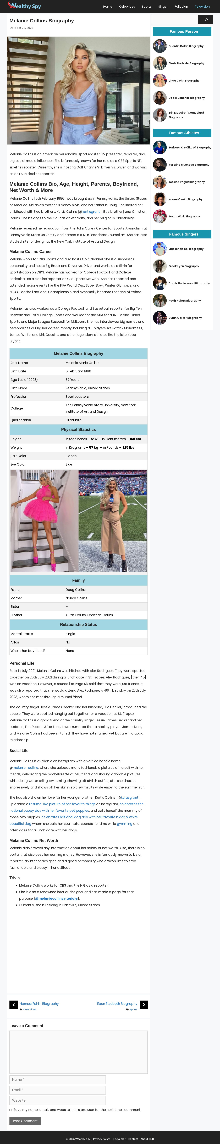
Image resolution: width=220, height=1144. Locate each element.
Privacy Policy (101, 1139)
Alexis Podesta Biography (186, 63)
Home (107, 6)
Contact (133, 1139)
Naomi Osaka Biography (185, 199)
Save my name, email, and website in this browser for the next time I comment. (77, 1109)
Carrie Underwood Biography (189, 283)
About (144, 1139)
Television (202, 6)
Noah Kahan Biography (184, 301)
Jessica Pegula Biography (186, 182)
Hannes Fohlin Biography (39, 1003)
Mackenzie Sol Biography (186, 249)
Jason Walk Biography (184, 216)
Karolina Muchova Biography (188, 165)
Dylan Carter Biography (185, 318)
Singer (163, 6)
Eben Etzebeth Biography (117, 1003)
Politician (181, 6)
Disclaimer (119, 1139)
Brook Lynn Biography (183, 266)
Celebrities (127, 6)
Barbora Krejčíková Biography (189, 147)
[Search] (206, 19)
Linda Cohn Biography (184, 81)
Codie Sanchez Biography (186, 98)
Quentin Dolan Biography (186, 46)
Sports (146, 6)
